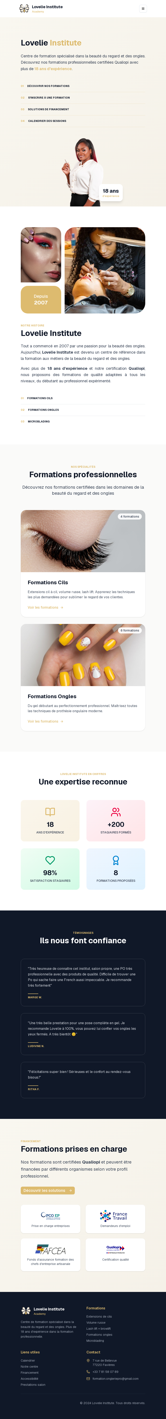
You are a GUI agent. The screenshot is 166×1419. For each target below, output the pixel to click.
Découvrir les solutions (47, 1190)
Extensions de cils (99, 1316)
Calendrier (28, 1360)
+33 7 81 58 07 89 (105, 1372)
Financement (29, 1373)
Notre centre (29, 1367)
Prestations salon (33, 1385)
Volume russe (95, 1323)
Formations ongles (99, 1335)
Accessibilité (29, 1379)
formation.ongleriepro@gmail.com (116, 1379)
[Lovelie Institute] (41, 8)
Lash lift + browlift (98, 1329)
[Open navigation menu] (143, 9)
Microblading (95, 1341)
